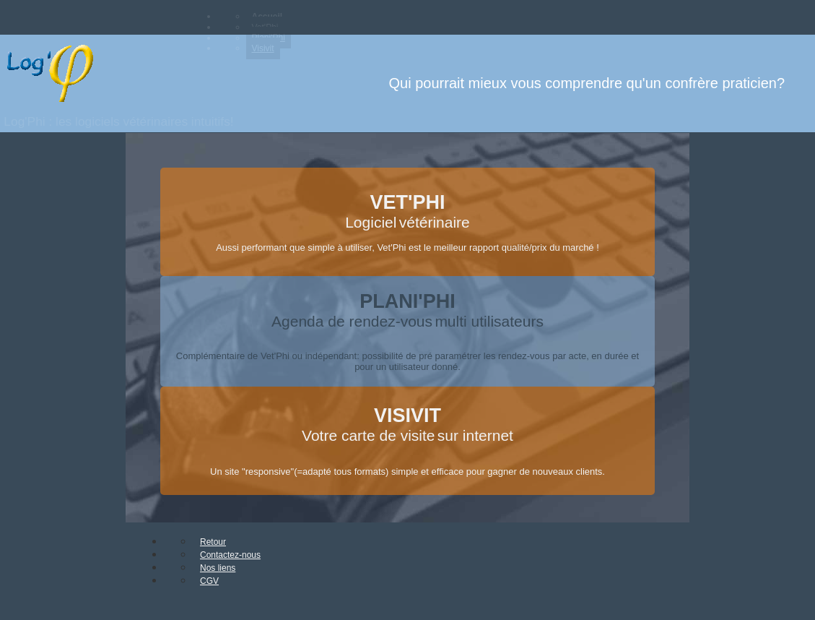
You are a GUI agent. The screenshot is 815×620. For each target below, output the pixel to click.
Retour (213, 542)
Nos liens (217, 568)
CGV (209, 581)
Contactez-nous (230, 555)
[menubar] (315, 32)
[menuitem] (245, 16)
